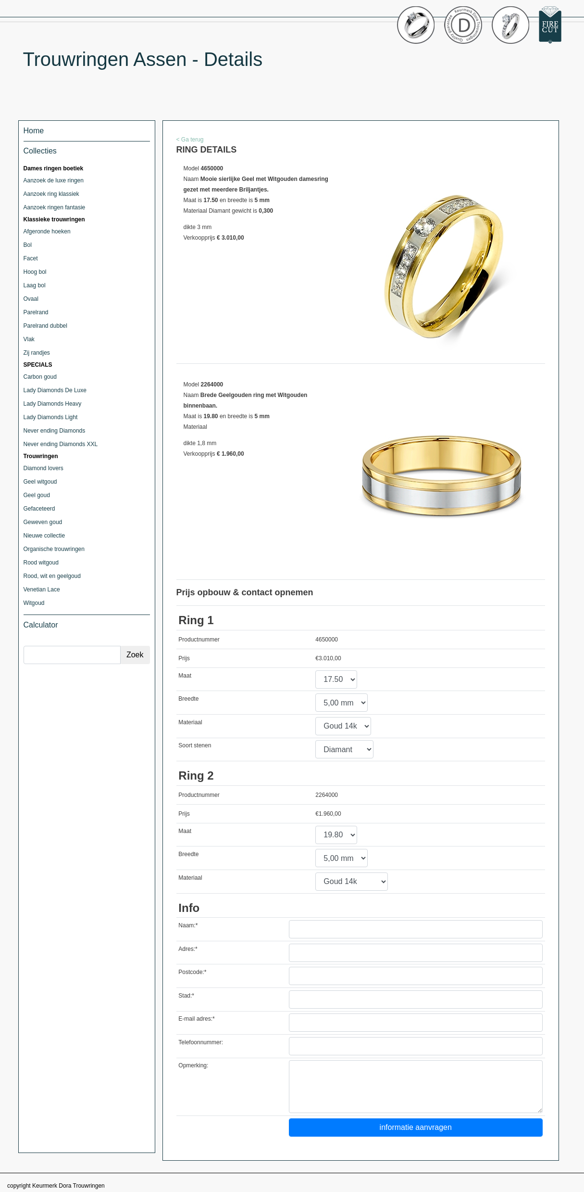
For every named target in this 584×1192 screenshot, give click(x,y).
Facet (31, 258)
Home (34, 131)
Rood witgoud (41, 562)
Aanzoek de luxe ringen (54, 180)
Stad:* (186, 995)
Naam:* (188, 925)
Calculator (41, 625)
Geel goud (37, 495)
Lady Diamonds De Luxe (55, 390)
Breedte (188, 698)
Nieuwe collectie (44, 535)
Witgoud (34, 603)
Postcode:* (192, 972)
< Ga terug (190, 139)
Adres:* (187, 949)
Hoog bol (35, 272)
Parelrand (36, 312)
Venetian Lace (42, 589)
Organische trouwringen (54, 549)
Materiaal (190, 722)
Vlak (29, 339)
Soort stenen (194, 745)
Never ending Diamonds (55, 430)
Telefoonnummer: (200, 1042)
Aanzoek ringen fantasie (55, 207)
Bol (28, 245)
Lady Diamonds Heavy (53, 403)
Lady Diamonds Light (51, 417)
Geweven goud (43, 522)
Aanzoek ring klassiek (51, 194)
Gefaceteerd (39, 508)
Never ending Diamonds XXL (61, 444)
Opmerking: (193, 1065)
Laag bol (35, 285)
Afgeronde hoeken (47, 231)
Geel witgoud (40, 481)
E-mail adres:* (196, 1018)
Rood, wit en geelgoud (52, 576)
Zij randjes (37, 352)
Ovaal (31, 298)
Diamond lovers (43, 468)
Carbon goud (40, 376)
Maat (184, 675)
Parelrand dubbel (45, 325)
